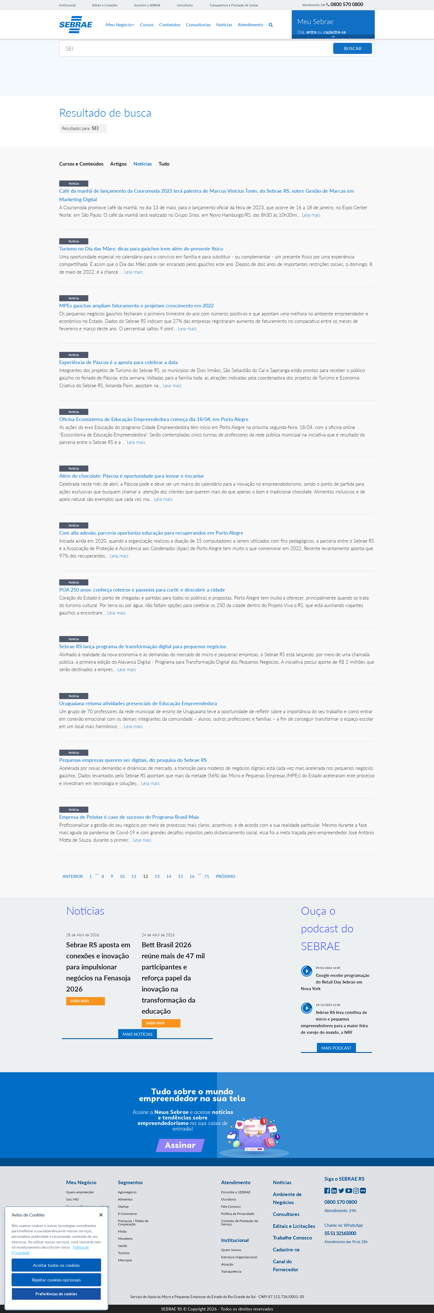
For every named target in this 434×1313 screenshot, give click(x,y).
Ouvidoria (228, 1199)
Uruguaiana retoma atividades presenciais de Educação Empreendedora (138, 703)
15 (180, 876)
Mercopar (125, 1260)
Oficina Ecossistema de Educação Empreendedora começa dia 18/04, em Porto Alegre (154, 419)
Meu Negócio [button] (81, 1182)
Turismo (124, 1253)
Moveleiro (125, 1238)
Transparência (231, 1271)
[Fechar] (101, 1215)
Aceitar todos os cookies (56, 1265)
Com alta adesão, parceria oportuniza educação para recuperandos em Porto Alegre (151, 533)
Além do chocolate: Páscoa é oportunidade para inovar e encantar (131, 476)
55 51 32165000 (340, 1233)
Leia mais (311, 215)
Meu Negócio (120, 24)
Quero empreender (80, 1192)
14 (168, 876)
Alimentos (125, 1199)
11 (133, 876)
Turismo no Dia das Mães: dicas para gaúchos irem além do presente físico (141, 248)
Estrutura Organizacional (239, 1257)
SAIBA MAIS (79, 1001)
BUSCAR (352, 48)
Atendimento (250, 24)
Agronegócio (127, 1192)
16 (192, 876)
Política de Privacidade (237, 1214)
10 (122, 876)
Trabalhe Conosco (292, 1237)
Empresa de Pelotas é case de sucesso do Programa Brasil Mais (129, 817)
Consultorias (198, 24)
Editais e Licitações (105, 5)
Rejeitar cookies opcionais (56, 1279)
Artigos (118, 164)
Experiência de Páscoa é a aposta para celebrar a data (118, 362)
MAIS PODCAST (336, 1047)
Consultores (185, 5)
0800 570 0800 (346, 4)
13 (157, 876)
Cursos (147, 24)
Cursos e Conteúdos (81, 164)
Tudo (164, 164)
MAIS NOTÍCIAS (138, 1034)
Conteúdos (169, 24)
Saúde (122, 1246)
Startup (123, 1206)
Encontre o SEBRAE (147, 5)
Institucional (67, 5)
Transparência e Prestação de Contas (234, 5)
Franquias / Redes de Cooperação (133, 1222)
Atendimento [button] (235, 1182)
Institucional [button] (235, 1240)
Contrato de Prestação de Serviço (239, 1222)
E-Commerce (127, 1214)
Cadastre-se (286, 1249)
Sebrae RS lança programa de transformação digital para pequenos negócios (142, 646)
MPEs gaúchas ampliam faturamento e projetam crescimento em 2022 (136, 305)
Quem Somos (231, 1250)
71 (206, 876)
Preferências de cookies (56, 1294)
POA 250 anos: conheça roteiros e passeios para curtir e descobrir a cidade (142, 590)
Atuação (227, 1264)
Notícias (224, 24)
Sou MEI (72, 1199)
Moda (122, 1231)
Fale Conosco (231, 1206)
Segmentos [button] (130, 1182)
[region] (56, 1258)
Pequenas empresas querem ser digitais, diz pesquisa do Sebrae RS (133, 760)
